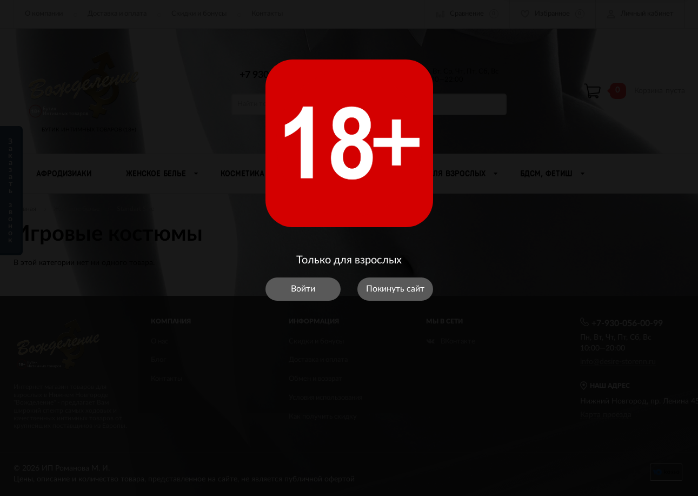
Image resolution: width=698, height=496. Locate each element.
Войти (303, 289)
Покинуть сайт (395, 289)
